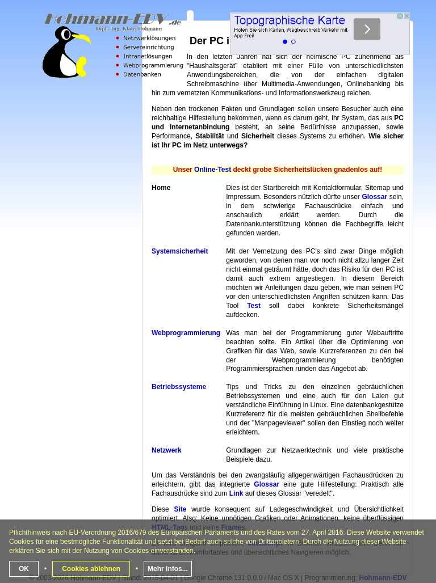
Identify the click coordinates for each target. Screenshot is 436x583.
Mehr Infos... (168, 569)
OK (24, 569)
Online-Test (212, 170)
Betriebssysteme (179, 387)
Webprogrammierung (186, 333)
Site (180, 509)
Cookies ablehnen (91, 569)
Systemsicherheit (180, 251)
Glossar (374, 197)
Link (236, 493)
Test (254, 306)
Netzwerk (167, 450)
